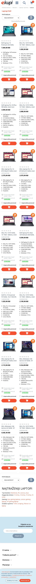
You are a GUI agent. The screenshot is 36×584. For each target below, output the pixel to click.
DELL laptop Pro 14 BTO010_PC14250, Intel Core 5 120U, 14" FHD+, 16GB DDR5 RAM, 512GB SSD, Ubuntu (27, 170)
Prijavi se (18, 536)
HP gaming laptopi (12, 501)
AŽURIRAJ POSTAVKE (12, 580)
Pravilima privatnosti (18, 575)
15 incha (28, 495)
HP (18, 493)
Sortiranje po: (6, 14)
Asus (27, 493)
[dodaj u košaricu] (9, 79)
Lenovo (22, 493)
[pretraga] (24, 3)
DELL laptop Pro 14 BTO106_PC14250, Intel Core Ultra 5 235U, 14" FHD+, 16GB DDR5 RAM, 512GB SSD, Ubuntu (9, 170)
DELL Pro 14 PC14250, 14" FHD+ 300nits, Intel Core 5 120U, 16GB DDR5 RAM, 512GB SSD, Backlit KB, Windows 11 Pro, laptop (27, 296)
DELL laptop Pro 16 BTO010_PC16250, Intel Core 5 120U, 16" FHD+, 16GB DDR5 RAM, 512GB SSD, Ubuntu (9, 360)
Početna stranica (6, 7)
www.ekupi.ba (6, 572)
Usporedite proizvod (8, 75)
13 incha (16, 495)
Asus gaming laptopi (13, 499)
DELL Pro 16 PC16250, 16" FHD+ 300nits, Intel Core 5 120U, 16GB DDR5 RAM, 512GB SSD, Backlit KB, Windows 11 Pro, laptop (27, 427)
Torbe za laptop (18, 504)
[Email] (18, 531)
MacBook (14, 493)
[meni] (16, 3)
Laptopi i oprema (23, 7)
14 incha (22, 495)
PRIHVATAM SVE (25, 580)
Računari (15, 7)
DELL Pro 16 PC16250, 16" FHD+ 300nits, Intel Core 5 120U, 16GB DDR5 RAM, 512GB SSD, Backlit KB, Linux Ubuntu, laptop (26, 44)
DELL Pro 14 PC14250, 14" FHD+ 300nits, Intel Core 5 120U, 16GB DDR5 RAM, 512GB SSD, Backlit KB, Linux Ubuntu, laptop (9, 234)
